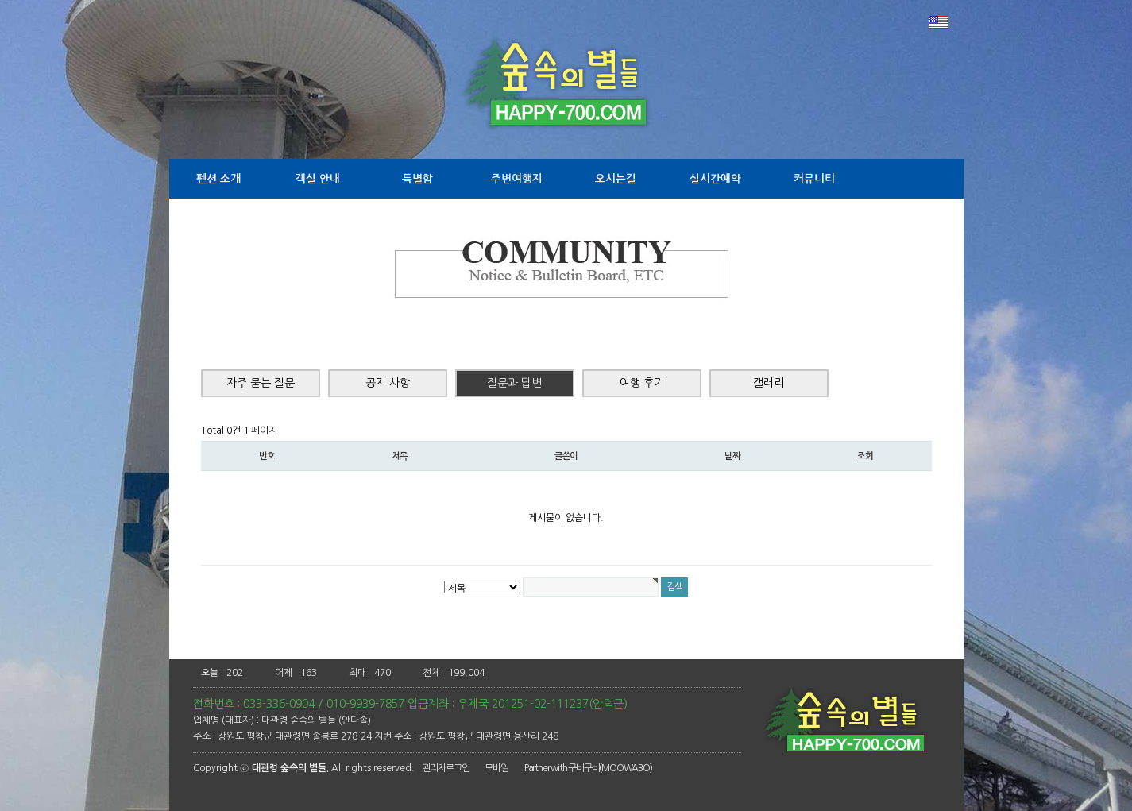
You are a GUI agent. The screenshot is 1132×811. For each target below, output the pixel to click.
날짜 (732, 456)
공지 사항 (387, 382)
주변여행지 (517, 178)
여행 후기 (642, 382)
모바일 (496, 768)
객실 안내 (318, 178)
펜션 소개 (218, 178)
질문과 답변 (514, 382)
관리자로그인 (446, 768)
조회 (865, 456)
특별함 (417, 178)
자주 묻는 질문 (260, 382)
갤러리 (768, 382)
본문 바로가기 (0, 0)
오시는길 (615, 178)
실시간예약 (715, 178)
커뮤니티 (814, 178)
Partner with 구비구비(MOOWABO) (588, 768)
